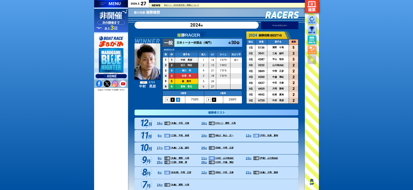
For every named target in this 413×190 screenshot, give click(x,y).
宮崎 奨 (171, 162)
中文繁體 (115, 90)
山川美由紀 (217, 158)
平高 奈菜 (172, 136)
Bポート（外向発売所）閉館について (181, 6)
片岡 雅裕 (261, 173)
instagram (115, 83)
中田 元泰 (172, 123)
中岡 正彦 (217, 148)
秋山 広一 (217, 136)
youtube (123, 83)
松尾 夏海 (261, 136)
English (100, 90)
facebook (99, 83)
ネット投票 (312, 6)
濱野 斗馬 (218, 123)
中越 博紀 (217, 162)
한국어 (122, 90)
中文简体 (107, 90)
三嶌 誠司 (172, 148)
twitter (107, 83)
